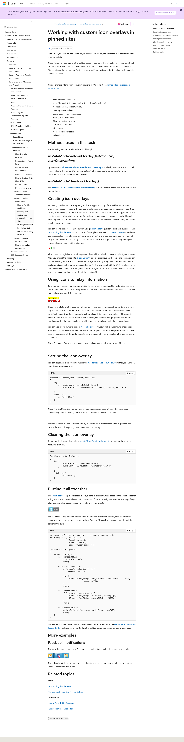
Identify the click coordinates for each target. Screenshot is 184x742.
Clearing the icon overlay (163, 42)
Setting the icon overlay (162, 38)
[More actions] (133, 24)
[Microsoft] (4, 3)
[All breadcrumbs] (50, 24)
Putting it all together (161, 45)
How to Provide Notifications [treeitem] (23, 206)
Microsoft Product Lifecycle (74, 11)
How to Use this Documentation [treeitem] (21, 169)
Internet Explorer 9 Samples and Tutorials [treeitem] (22, 90)
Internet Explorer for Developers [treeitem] (19, 39)
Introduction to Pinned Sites (60, 708)
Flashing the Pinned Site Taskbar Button (65, 691)
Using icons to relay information (165, 35)
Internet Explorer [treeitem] (11, 32)
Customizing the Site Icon (59, 232)
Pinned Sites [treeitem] (18, 137)
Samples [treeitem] (12, 64)
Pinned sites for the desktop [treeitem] (22, 155)
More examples (159, 48)
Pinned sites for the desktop (65, 24)
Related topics (158, 52)
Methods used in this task (163, 28)
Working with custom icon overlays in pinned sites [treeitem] (24, 216)
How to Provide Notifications (90, 24)
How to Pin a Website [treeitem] (23, 174)
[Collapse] (31, 22)
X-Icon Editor (96, 228)
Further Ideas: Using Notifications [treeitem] (25, 233)
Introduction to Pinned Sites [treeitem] (24, 162)
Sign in (178, 3)
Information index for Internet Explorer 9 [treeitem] (19, 97)
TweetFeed (56, 495)
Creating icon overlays (162, 32)
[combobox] (17, 27)
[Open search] (172, 3)
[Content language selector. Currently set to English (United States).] (14, 738)
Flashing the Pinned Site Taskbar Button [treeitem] (25, 226)
